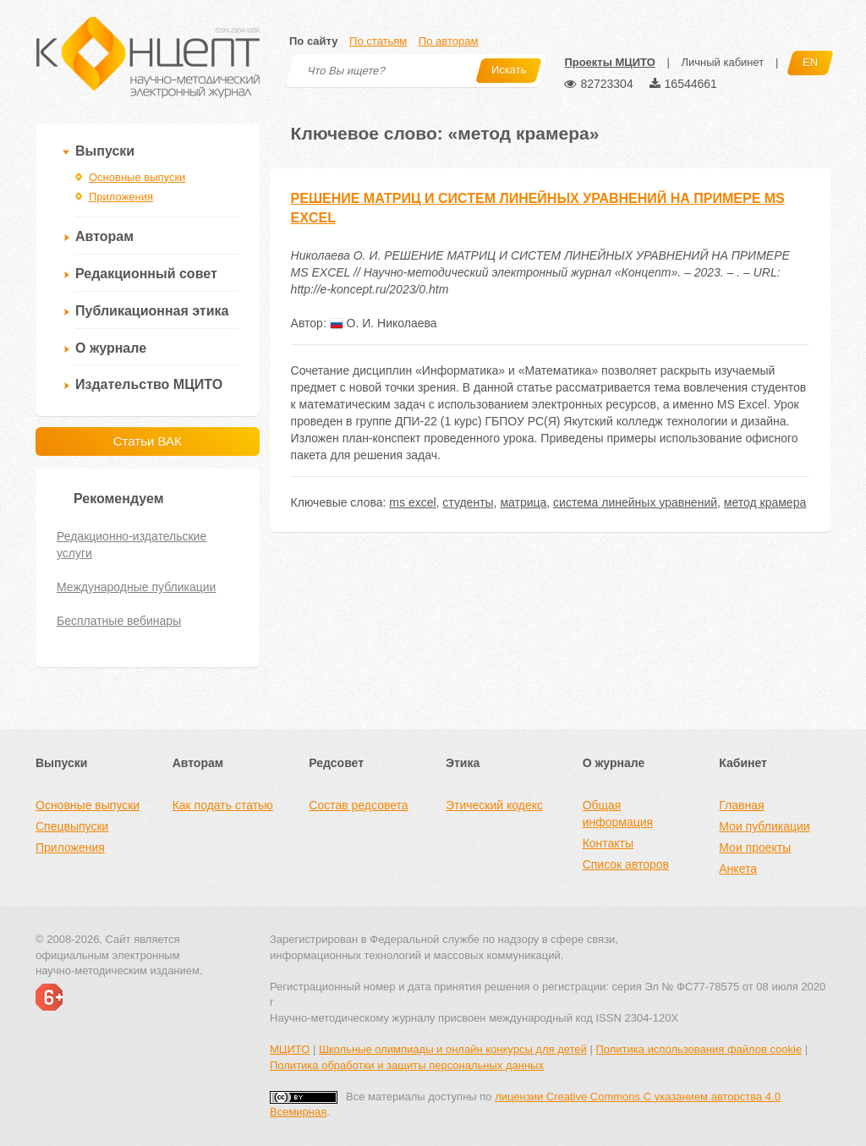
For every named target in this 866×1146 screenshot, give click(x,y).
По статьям (378, 41)
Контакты (608, 843)
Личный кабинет (722, 62)
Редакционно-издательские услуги (131, 544)
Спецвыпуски (72, 826)
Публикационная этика (151, 311)
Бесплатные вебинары (119, 621)
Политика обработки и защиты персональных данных (407, 1065)
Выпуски (104, 151)
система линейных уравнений (635, 502)
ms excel (412, 502)
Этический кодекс (494, 805)
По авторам (448, 41)
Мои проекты (755, 847)
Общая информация (618, 813)
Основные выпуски (137, 177)
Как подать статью (223, 805)
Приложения (121, 196)
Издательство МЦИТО (148, 384)
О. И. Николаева (383, 323)
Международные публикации (136, 587)
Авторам (104, 236)
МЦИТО (290, 1049)
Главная (741, 805)
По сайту (313, 41)
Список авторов (626, 864)
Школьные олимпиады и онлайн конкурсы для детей (453, 1049)
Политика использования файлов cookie (698, 1049)
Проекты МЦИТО (609, 62)
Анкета (738, 868)
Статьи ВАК (147, 441)
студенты (467, 502)
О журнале (110, 348)
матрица (523, 502)
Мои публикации (764, 826)
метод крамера (765, 502)
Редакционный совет (146, 273)
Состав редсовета (358, 805)
